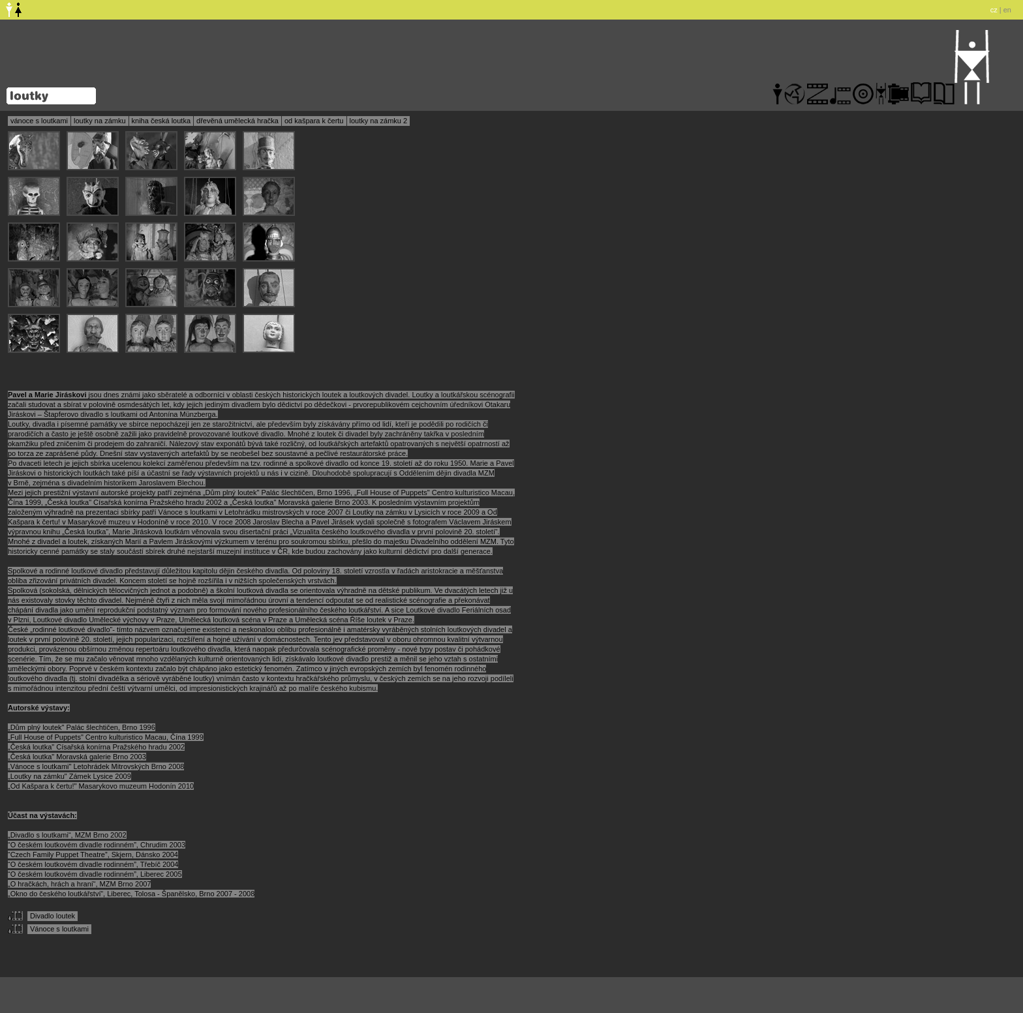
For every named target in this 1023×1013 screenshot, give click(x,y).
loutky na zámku (99, 121)
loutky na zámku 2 (379, 121)
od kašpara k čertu (314, 121)
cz (994, 10)
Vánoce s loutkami (59, 929)
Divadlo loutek (52, 916)
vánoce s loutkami (39, 121)
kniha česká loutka (161, 121)
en (1007, 10)
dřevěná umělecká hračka (237, 121)
